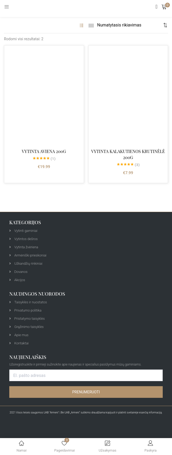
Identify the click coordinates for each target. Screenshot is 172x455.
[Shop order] (129, 25)
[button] (164, 6)
